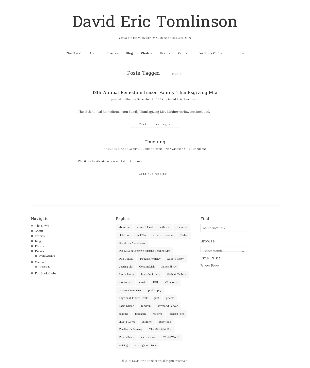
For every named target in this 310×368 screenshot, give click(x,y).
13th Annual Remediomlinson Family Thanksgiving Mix (155, 93)
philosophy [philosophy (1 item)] (155, 290)
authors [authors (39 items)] (164, 227)
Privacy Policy (209, 265)
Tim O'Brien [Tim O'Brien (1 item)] (126, 337)
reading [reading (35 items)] (123, 313)
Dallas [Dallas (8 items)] (184, 235)
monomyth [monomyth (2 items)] (125, 282)
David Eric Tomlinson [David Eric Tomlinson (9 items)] (132, 243)
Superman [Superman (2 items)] (165, 321)
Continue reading (155, 124)
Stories (112, 53)
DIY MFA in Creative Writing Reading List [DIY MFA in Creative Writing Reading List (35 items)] (144, 251)
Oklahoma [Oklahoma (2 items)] (171, 282)
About (94, 53)
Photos (146, 53)
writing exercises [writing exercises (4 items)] (145, 345)
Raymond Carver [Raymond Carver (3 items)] (167, 306)
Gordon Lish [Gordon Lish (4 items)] (147, 266)
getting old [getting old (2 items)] (125, 266)
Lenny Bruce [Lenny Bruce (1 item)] (126, 274)
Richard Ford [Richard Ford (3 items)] (176, 313)
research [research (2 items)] (140, 313)
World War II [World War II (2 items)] (171, 337)
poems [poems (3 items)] (170, 298)
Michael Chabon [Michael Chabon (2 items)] (176, 274)
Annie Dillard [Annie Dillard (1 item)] (145, 227)
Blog (129, 53)
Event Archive (47, 255)
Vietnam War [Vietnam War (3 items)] (149, 337)
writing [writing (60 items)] (123, 345)
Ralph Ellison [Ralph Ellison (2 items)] (126, 306)
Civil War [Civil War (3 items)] (140, 235)
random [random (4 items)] (146, 306)
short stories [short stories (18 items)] (127, 321)
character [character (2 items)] (181, 227)
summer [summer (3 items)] (147, 321)
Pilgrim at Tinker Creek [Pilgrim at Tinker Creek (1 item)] (133, 298)
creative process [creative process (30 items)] (163, 235)
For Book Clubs (210, 53)
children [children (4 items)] (124, 235)
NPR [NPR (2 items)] (156, 282)
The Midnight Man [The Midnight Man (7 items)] (160, 329)
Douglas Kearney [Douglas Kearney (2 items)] (150, 258)
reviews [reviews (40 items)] (157, 313)
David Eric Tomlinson (155, 22)
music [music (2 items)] (142, 282)
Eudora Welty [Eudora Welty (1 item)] (175, 258)
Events (165, 53)
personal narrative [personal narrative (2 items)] (130, 290)
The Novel (73, 53)
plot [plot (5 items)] (156, 298)
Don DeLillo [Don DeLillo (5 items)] (126, 258)
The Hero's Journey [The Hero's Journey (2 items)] (131, 329)
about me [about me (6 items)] (124, 227)
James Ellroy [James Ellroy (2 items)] (169, 266)
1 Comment (198, 149)
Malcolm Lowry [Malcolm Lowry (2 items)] (150, 274)
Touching (155, 142)
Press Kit (44, 266)
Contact (184, 53)
